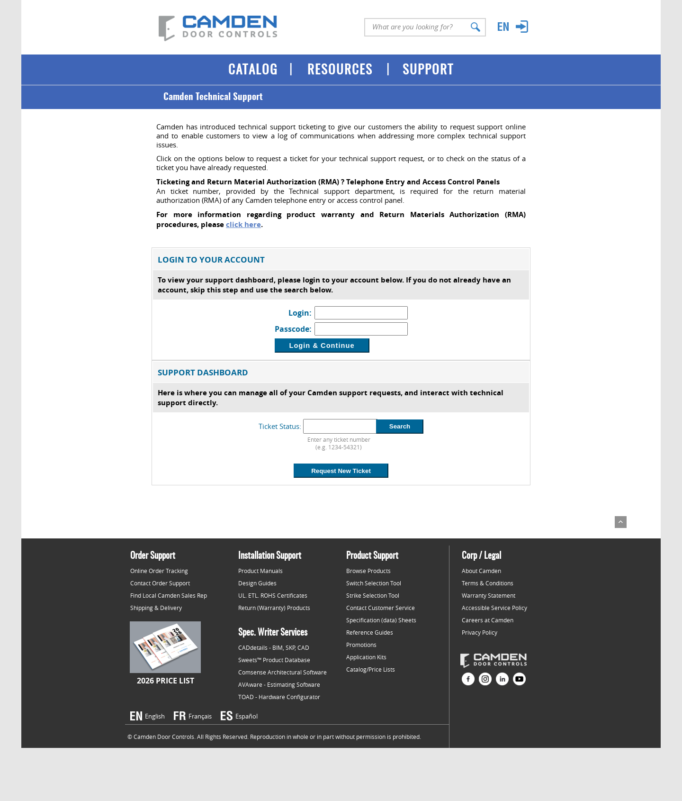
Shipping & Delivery (156, 607)
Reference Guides (369, 632)
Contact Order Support (160, 583)
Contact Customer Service (380, 607)
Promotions (361, 644)
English (155, 716)
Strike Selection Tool (372, 595)
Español (246, 716)
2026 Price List (165, 680)
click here (243, 224)
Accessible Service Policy (494, 607)
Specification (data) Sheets (381, 620)
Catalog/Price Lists (370, 669)
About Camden (481, 570)
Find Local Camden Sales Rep (168, 595)
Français (200, 716)
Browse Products (368, 570)
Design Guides (257, 583)
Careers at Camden (487, 620)
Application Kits (366, 657)
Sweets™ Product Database (274, 660)
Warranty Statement (488, 595)
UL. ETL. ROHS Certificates (272, 595)
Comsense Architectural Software (282, 672)
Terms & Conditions (487, 583)
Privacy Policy (479, 632)
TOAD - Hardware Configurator (279, 697)
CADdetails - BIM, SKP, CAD (273, 647)
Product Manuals (260, 570)
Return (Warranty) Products (274, 607)
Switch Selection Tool (373, 583)
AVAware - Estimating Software (279, 684)
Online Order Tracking (159, 570)
